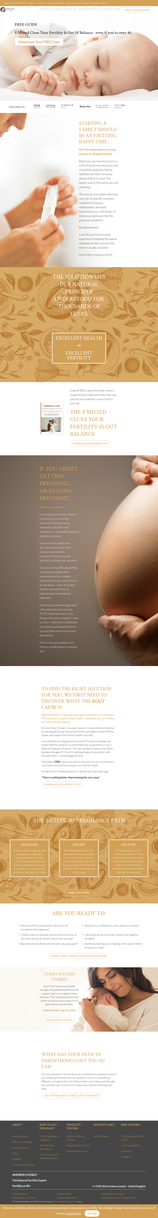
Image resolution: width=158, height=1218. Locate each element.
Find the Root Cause (77, 1151)
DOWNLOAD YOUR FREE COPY (90, 443)
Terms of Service (71, 1201)
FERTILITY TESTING (90, 9)
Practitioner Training (15, 3)
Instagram (126, 1156)
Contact (41, 3)
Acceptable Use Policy (113, 1193)
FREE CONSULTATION (137, 10)
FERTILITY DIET (111, 9)
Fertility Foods (101, 1136)
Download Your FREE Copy (39, 42)
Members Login (99, 3)
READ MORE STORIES (59, 1020)
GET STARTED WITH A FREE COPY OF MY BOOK (71, 1095)
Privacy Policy (19, 1193)
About (85, 3)
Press (32, 3)
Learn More (73, 1213)
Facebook (126, 1151)
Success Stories (56, 3)
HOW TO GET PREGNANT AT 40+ (58, 9)
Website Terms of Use (24, 1197)
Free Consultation (130, 1145)
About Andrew (20, 1136)
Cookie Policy (64, 1193)
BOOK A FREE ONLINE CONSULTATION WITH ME (79, 955)
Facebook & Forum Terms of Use (118, 1197)
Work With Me (73, 3)
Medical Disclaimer (67, 1197)
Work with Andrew (22, 1142)
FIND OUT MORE (79, 892)
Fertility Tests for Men (78, 1145)
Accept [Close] (92, 1213)
